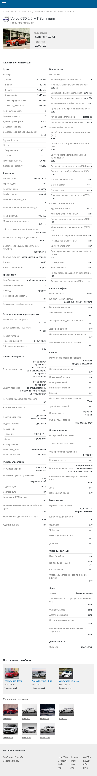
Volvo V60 (47, 712)
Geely (60, 764)
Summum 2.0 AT (65, 11)
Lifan (85, 764)
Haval (73, 764)
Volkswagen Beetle (13, 681)
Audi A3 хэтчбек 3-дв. (42, 681)
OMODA (87, 757)
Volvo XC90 (47, 731)
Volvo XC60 (29, 731)
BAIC (85, 768)
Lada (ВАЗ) (63, 757)
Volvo (21, 11)
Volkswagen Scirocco (69, 681)
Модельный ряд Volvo (15, 699)
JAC (72, 768)
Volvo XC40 (10, 731)
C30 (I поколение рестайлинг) (40, 11)
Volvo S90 (29, 712)
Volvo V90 (66, 712)
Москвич (62, 761)
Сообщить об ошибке (13, 757)
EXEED (86, 761)
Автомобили (8, 11)
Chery (73, 761)
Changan (74, 757)
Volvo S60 (10, 712)
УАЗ (59, 768)
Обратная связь (11, 761)
